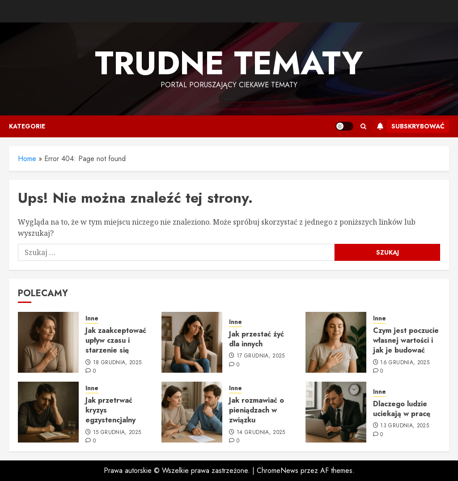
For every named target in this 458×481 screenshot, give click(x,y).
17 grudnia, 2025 (261, 356)
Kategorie (27, 126)
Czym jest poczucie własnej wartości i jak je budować (406, 340)
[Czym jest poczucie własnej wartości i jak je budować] (335, 342)
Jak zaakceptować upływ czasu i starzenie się (115, 340)
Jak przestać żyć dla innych (256, 339)
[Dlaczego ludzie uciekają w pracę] (335, 412)
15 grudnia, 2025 (117, 432)
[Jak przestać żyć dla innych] (191, 342)
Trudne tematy (229, 63)
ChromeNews (277, 470)
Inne (91, 318)
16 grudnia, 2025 (404, 362)
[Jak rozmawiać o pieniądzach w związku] (191, 412)
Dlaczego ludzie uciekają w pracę (401, 409)
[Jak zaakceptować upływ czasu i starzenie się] (48, 342)
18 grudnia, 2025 (117, 362)
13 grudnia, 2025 (404, 426)
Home (27, 158)
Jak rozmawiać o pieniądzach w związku (256, 410)
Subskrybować (409, 126)
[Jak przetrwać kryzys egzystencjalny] (48, 412)
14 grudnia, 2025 (261, 432)
